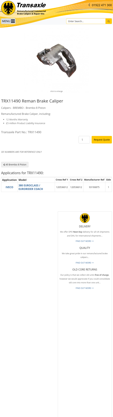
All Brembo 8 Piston (14, 164)
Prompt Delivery (8, 352)
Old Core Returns (9, 357)
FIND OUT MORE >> (85, 241)
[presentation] (85, 384)
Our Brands (6, 367)
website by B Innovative (56, 414)
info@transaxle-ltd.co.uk (73, 327)
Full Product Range (9, 362)
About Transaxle (8, 372)
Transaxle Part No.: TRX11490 (21, 132)
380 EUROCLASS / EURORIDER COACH (31, 187)
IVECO (9, 187)
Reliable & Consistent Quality (14, 347)
